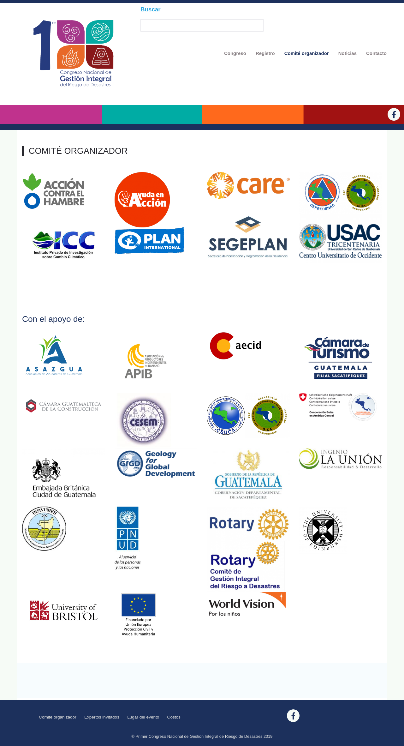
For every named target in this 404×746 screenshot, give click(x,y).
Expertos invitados (101, 717)
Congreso (235, 53)
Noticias (347, 53)
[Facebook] (394, 114)
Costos (174, 717)
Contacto (376, 53)
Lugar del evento (143, 717)
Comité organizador (306, 53)
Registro (265, 53)
